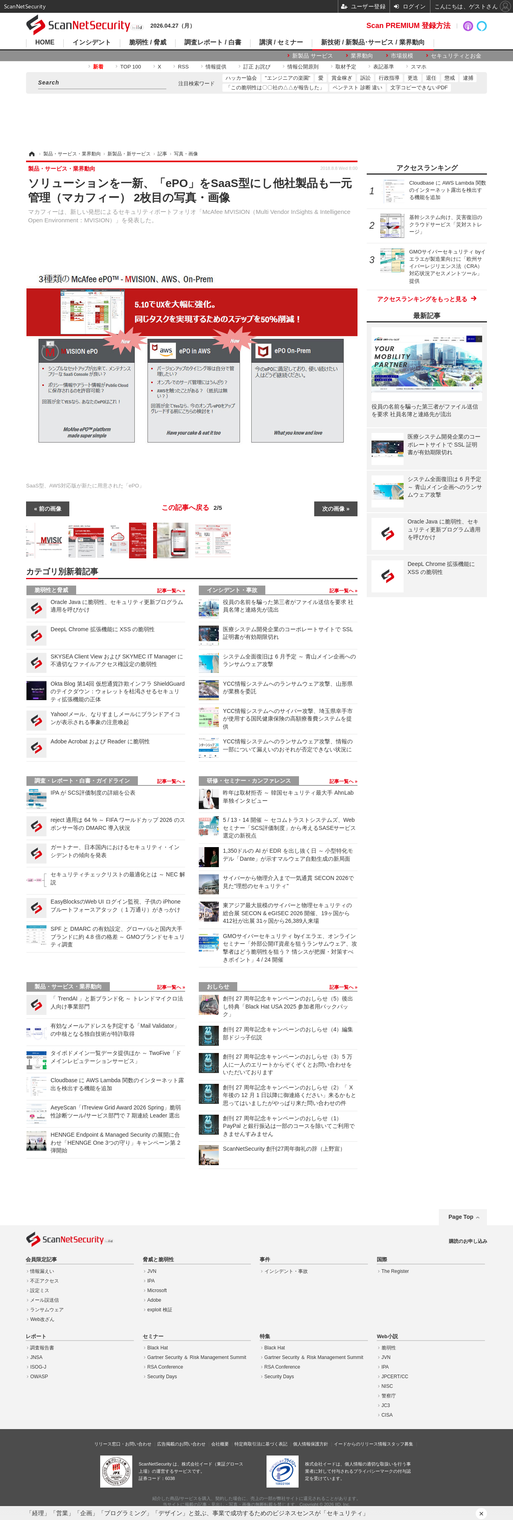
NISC (387, 1386)
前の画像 (50, 508)
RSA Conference (165, 1367)
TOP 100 (130, 67)
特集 (265, 1336)
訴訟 (365, 78)
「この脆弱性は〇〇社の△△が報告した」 (275, 88)
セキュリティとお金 (456, 55)
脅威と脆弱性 (158, 1259)
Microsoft (157, 1290)
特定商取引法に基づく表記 (260, 1443)
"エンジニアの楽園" (287, 78)
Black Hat (157, 1348)
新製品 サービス (312, 55)
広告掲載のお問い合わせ (181, 1443)
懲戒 (449, 78)
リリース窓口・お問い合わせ (122, 1443)
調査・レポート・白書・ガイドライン (82, 780)
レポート (36, 1336)
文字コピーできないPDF (419, 88)
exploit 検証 (159, 1310)
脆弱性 (389, 1348)
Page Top (460, 1217)
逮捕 (468, 78)
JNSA (36, 1357)
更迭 (413, 78)
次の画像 (333, 508)
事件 (265, 1259)
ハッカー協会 (241, 78)
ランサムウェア (47, 1310)
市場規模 (402, 55)
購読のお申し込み (468, 1241)
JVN (152, 1271)
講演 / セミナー (281, 42)
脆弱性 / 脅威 (147, 42)
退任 (431, 78)
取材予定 (345, 67)
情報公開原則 (303, 67)
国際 (382, 1259)
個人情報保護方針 (310, 1443)
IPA (151, 1281)
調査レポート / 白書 (212, 42)
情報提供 (216, 67)
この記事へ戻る (192, 508)
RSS (183, 67)
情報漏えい (42, 1271)
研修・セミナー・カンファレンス (249, 780)
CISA (387, 1415)
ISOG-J (38, 1367)
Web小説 (387, 1336)
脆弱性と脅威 (51, 590)
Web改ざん (42, 1319)
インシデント (92, 42)
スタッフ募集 (400, 1443)
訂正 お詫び (257, 67)
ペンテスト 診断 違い (357, 88)
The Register (395, 1271)
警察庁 (389, 1396)
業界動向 (362, 55)
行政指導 (389, 78)
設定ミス (39, 1290)
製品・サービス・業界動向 (68, 986)
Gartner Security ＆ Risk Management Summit (196, 1357)
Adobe (154, 1300)
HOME (45, 42)
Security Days (162, 1376)
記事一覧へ (169, 591)
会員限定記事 (41, 1259)
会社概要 (220, 1443)
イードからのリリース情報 (360, 1443)
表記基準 (383, 67)
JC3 (386, 1405)
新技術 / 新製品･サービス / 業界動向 (373, 42)
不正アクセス (44, 1281)
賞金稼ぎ (341, 78)
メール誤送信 (44, 1300)
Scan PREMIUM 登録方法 (408, 26)
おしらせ (218, 986)
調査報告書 (42, 1348)
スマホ (418, 67)
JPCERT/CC (395, 1376)
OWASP (39, 1376)
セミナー (153, 1336)
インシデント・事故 (232, 590)
